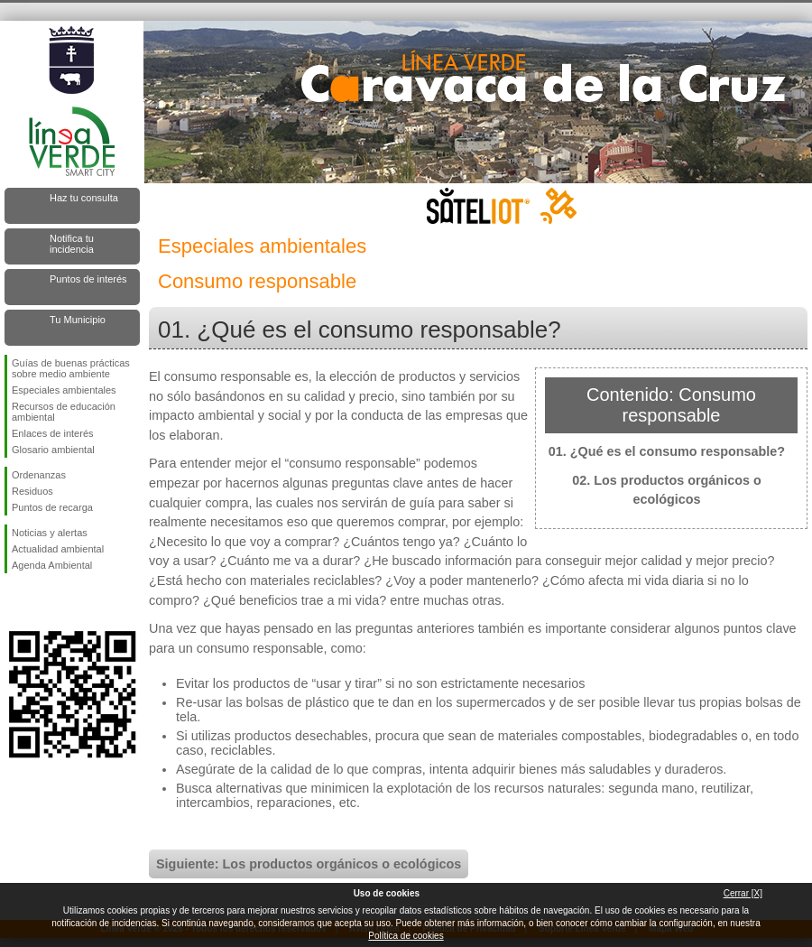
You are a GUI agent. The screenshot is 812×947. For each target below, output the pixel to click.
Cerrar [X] (743, 893)
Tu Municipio (78, 319)
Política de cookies (405, 936)
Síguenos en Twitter (45, 602)
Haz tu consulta (84, 197)
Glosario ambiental (53, 449)
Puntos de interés (88, 279)
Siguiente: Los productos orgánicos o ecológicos (308, 864)
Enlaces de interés (53, 433)
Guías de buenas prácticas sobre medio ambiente (71, 368)
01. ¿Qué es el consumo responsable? (667, 451)
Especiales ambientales (64, 390)
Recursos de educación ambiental (63, 411)
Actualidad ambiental (58, 548)
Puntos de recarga (52, 507)
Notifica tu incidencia (72, 244)
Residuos (32, 491)
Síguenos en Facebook (15, 602)
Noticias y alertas (50, 532)
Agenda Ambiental (52, 565)
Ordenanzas (39, 474)
